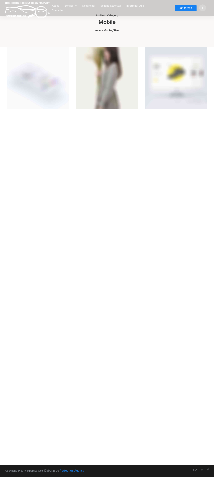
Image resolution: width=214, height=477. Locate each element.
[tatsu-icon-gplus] (195, 470)
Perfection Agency (72, 470)
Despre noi (88, 5)
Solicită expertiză (110, 5)
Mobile (108, 31)
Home (98, 31)
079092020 (185, 8)
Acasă (55, 5)
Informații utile (135, 5)
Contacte (57, 10)
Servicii (69, 5)
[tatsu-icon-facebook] (202, 8)
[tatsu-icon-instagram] (202, 470)
